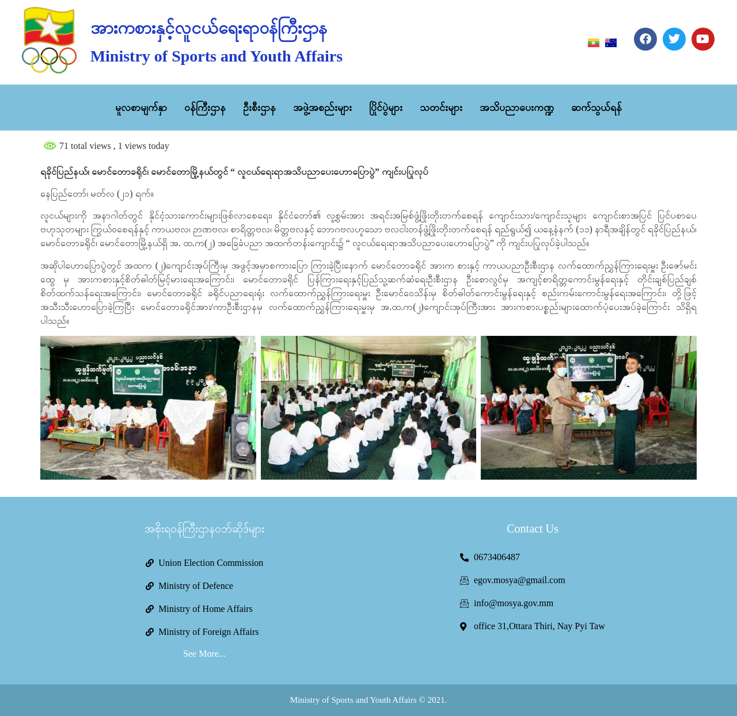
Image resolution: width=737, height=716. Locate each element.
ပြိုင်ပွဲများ (385, 107)
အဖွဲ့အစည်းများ (322, 107)
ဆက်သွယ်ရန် (596, 107)
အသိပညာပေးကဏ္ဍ (517, 107)
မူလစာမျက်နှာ (141, 107)
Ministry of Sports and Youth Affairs (216, 56)
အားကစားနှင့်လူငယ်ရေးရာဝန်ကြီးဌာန (208, 27)
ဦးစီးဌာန (259, 107)
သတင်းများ (441, 107)
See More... (204, 653)
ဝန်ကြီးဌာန (205, 107)
